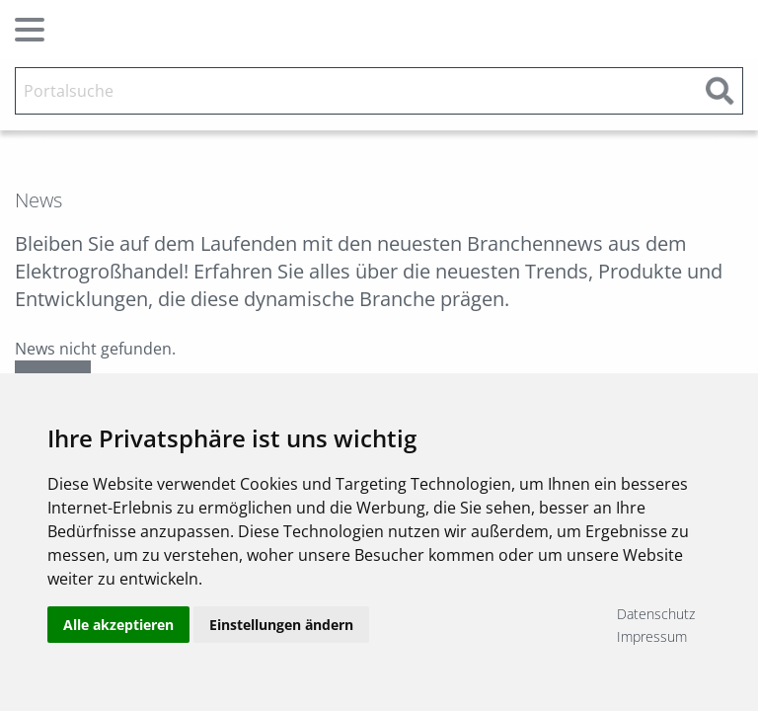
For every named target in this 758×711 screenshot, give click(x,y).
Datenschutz (656, 613)
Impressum (652, 636)
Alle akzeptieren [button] (118, 624)
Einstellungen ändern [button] (281, 624)
